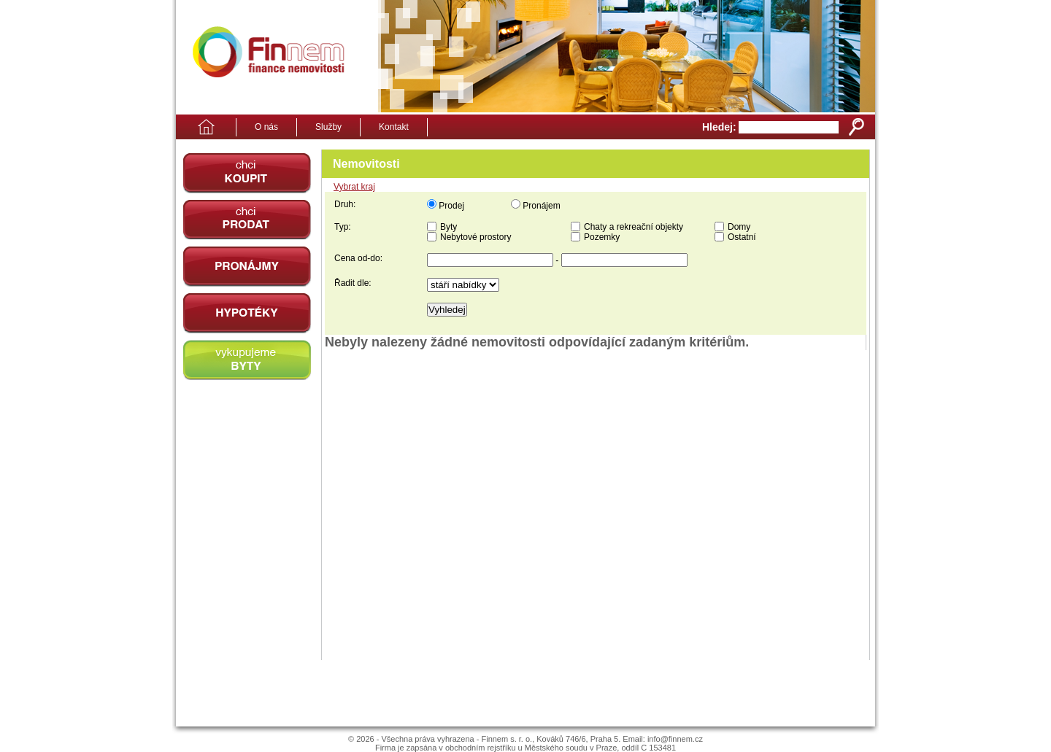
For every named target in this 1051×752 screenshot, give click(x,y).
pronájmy (247, 267)
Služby (328, 127)
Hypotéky (247, 313)
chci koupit (247, 173)
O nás (266, 127)
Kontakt (394, 127)
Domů (201, 127)
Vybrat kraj (354, 187)
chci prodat (247, 220)
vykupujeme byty (247, 360)
